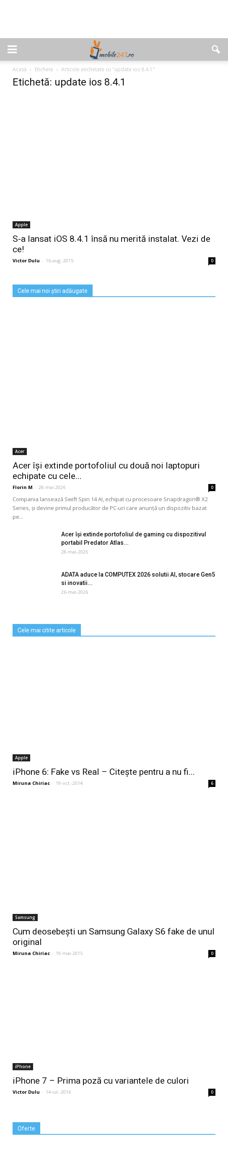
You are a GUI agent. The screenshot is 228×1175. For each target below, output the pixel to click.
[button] (216, 49)
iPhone (23, 1066)
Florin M (23, 487)
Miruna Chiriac (31, 783)
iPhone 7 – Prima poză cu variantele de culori (101, 1081)
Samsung (25, 917)
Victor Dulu (26, 260)
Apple (21, 225)
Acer (19, 451)
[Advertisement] (114, 23)
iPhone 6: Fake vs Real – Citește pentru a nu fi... (104, 772)
